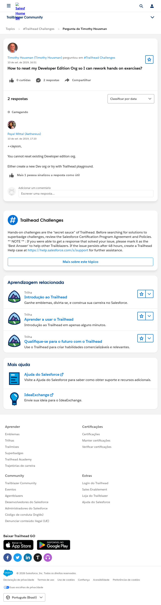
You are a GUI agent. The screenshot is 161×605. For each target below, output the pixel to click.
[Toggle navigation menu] (152, 17)
